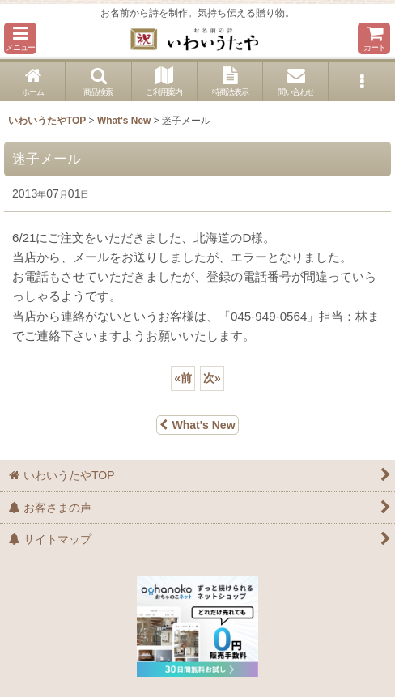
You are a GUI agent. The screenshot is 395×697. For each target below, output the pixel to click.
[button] (20, 38)
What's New (197, 425)
